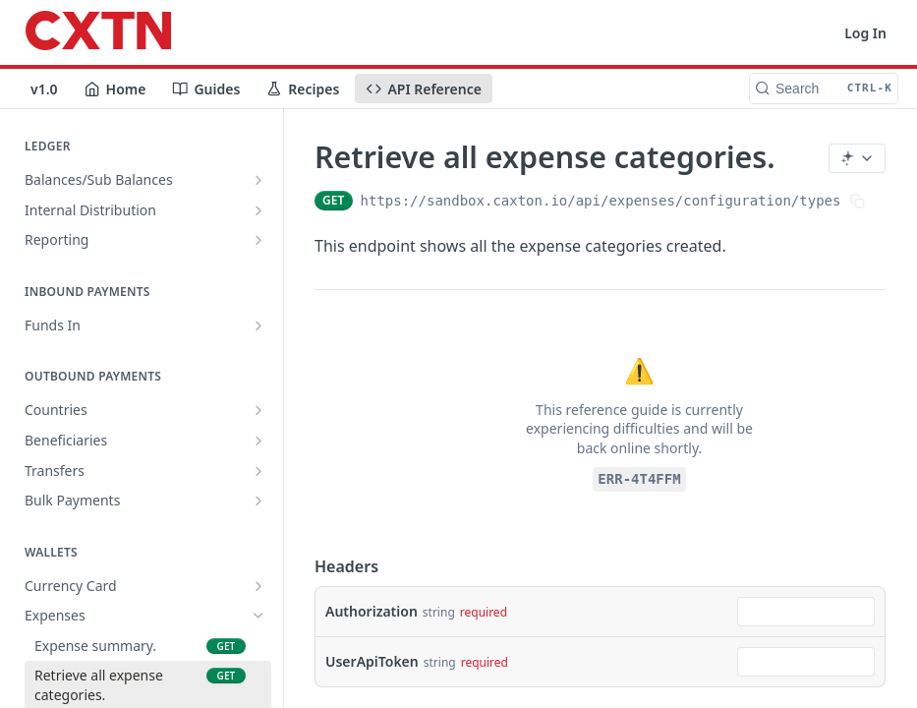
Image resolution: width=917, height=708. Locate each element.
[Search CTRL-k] (823, 88)
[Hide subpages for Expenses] (258, 615)
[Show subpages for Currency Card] (258, 586)
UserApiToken (372, 661)
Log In (865, 33)
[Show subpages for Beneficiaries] (258, 440)
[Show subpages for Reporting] (258, 240)
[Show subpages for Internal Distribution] (258, 210)
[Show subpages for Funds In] (258, 325)
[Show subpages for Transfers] (258, 471)
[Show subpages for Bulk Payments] (258, 500)
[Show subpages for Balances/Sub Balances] (258, 180)
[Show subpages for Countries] (258, 410)
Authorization (371, 611)
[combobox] (806, 611)
